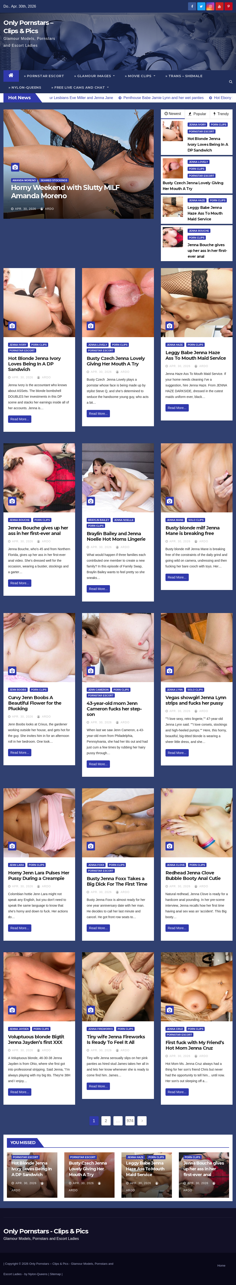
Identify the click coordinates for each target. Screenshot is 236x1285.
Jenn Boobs (17, 689)
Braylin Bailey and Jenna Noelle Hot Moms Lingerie (116, 536)
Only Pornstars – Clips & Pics (48, 1263)
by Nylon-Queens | (37, 1274)
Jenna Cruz (175, 1029)
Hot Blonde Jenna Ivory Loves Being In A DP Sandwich (34, 364)
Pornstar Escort (201, 131)
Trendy (221, 114)
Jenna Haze (197, 200)
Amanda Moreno (24, 180)
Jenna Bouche (199, 230)
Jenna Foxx (96, 865)
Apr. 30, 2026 (25, 208)
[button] (231, 82)
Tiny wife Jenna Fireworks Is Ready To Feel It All (116, 1039)
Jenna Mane (175, 520)
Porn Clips (218, 124)
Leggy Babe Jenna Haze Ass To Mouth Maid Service (195, 355)
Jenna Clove (176, 865)
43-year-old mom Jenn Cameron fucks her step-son (114, 709)
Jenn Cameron (98, 689)
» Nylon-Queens (25, 87)
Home (221, 1265)
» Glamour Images (94, 76)
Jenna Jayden (19, 1029)
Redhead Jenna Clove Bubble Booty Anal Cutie (193, 875)
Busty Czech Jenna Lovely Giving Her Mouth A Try (116, 361)
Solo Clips (196, 520)
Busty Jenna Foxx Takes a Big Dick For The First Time (117, 881)
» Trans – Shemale (184, 76)
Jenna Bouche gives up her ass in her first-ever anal (38, 530)
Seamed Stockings (54, 180)
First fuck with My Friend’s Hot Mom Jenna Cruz (194, 1045)
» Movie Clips (140, 76)
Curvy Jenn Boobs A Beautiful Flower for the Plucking (34, 703)
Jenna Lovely (198, 162)
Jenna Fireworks (100, 1029)
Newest (173, 114)
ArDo (47, 208)
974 (130, 1121)
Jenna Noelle (124, 520)
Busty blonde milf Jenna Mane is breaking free (192, 530)
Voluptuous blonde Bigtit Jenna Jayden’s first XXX (36, 1039)
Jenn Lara (16, 865)
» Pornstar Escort (44, 76)
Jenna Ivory (197, 124)
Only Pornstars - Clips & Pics (45, 1231)
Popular (197, 114)
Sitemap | (56, 1274)
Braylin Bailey (98, 520)
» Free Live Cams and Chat (80, 87)
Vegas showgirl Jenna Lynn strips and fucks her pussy (195, 700)
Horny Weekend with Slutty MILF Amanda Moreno (65, 191)
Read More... (19, 419)
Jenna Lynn (175, 689)
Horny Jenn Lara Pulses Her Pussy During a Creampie (38, 875)
